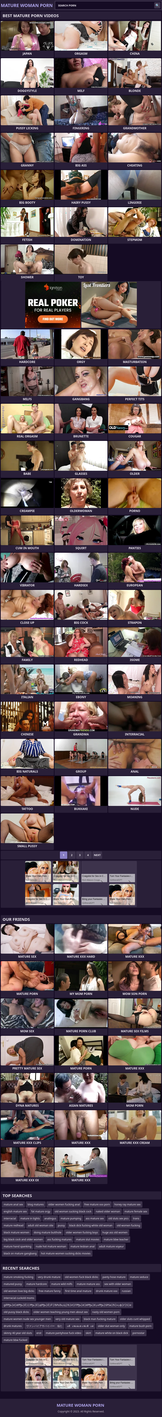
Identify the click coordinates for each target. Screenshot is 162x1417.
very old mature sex (67, 1319)
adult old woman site (40, 1225)
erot (38, 1333)
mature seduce (139, 1277)
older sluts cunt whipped (135, 1319)
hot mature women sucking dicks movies (66, 1253)
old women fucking (128, 1225)
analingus (50, 1218)
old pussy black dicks (16, 1312)
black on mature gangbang (20, 1253)
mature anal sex (13, 1204)
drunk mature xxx (106, 1291)
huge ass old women (115, 1232)
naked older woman (108, 1211)
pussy (61, 1225)
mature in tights (30, 1218)
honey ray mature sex (127, 1204)
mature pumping (71, 1218)
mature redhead (13, 1225)
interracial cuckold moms (19, 1298)
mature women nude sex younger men (27, 1319)
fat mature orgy (40, 1211)
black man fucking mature (99, 1319)
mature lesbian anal (82, 1246)
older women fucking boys (82, 1232)
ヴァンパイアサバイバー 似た (44, 1326)
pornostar (139, 1333)
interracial (10, 1218)
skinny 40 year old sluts (18, 1333)
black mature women (16, 1232)
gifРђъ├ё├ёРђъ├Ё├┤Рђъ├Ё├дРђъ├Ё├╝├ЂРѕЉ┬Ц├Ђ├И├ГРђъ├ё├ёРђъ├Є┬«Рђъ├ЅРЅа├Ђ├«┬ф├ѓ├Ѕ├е (67, 1305)
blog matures (36, 1204)
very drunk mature (49, 1277)
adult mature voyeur (111, 1246)
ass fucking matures (59, 1239)
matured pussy (13, 1284)
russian (126, 1291)
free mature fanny (50, 1291)
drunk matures (13, 1326)
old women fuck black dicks (81, 1277)
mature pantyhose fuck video (63, 1333)
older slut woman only (111, 1326)
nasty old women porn (106, 1312)
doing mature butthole (47, 1232)
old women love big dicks (19, 1291)
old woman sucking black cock (73, 1211)
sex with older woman (117, 1284)
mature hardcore (36, 1284)
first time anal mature (78, 1291)
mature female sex (135, 1211)
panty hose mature (113, 1277)
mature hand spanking (17, 1246)
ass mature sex (95, 1218)
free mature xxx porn (97, 1204)
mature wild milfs (61, 1284)
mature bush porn (140, 1326)
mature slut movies (87, 1239)
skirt (88, 1333)
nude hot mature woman (51, 1246)
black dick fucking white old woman (90, 1225)
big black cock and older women (23, 1239)
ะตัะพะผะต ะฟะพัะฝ (80, 1326)
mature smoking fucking (18, 1277)
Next (97, 855)
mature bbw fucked (15, 1340)
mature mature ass (88, 1284)
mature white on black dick (111, 1333)
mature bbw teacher (116, 1239)
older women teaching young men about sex (60, 1312)
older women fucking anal (64, 1204)
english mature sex (15, 1211)
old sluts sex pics (118, 1218)
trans (136, 1218)
